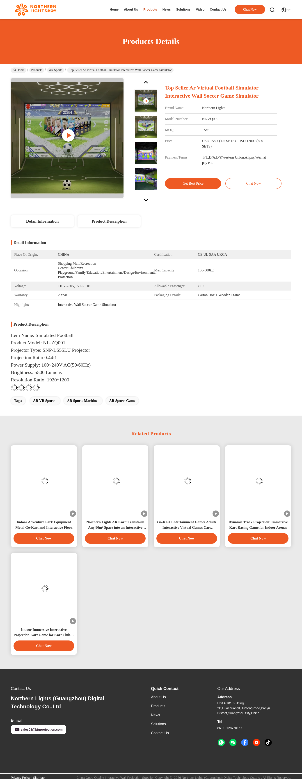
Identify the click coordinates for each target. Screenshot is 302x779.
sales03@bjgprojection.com (38, 729)
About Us (158, 697)
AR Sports (55, 70)
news (166, 9)
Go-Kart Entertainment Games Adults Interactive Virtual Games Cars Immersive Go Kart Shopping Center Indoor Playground (186, 525)
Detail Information (42, 221)
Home (114, 9)
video (200, 9)
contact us (218, 9)
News (155, 715)
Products (36, 70)
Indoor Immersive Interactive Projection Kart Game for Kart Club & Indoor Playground (44, 633)
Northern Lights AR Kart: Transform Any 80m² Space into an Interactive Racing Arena (115, 525)
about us (131, 9)
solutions (183, 9)
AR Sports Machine (82, 401)
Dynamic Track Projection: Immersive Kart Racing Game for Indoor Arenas (258, 524)
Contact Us (160, 733)
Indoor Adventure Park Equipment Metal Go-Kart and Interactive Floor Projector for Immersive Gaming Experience (43, 525)
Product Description (109, 221)
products (150, 9)
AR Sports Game (122, 401)
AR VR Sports (44, 401)
